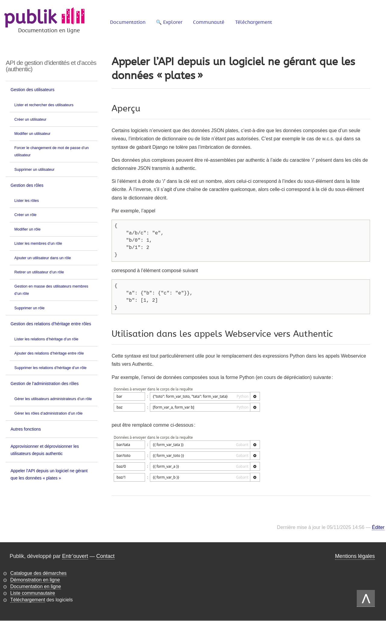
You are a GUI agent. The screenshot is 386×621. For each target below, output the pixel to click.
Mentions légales (355, 556)
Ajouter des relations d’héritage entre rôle (49, 353)
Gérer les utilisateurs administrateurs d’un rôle (53, 399)
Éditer (378, 527)
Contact (105, 556)
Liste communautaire (32, 593)
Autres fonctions (26, 429)
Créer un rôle (25, 215)
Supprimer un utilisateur (34, 169)
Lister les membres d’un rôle (38, 243)
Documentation (127, 22)
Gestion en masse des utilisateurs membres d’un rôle (51, 290)
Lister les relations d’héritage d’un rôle (46, 339)
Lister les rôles (26, 201)
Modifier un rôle (27, 229)
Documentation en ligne (35, 586)
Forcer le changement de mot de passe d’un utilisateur (51, 151)
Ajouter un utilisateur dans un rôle (42, 258)
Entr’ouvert (75, 556)
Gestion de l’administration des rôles (45, 383)
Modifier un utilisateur (32, 134)
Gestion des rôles (27, 185)
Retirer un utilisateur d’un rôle (39, 272)
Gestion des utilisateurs (33, 89)
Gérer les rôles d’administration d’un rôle (48, 413)
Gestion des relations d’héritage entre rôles (51, 323)
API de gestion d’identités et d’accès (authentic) (51, 65)
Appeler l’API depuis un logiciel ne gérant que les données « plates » (49, 474)
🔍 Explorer (169, 22)
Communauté (208, 22)
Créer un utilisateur (30, 119)
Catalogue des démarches (38, 573)
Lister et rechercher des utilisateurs (44, 105)
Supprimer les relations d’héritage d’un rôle (50, 368)
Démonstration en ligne (35, 579)
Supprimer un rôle (29, 308)
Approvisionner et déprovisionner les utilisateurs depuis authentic (45, 450)
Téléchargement (253, 22)
